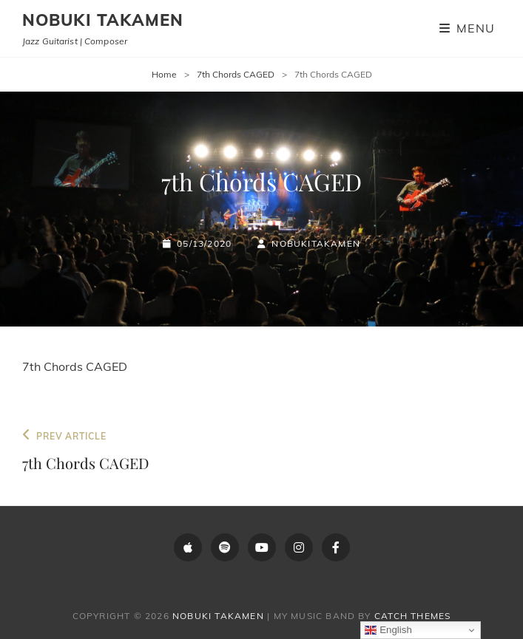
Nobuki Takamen (102, 20)
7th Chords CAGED (235, 74)
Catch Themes (412, 615)
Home (164, 74)
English (388, 630)
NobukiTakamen (315, 243)
